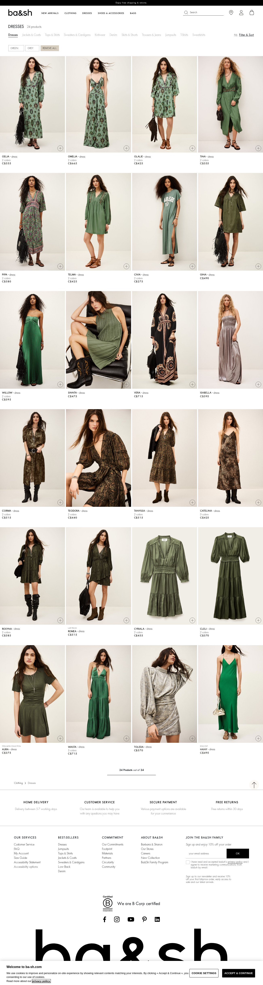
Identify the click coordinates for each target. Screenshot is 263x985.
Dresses (13, 34)
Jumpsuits (170, 34)
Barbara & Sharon (151, 844)
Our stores (147, 848)
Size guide (20, 857)
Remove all (50, 48)
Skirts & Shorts (130, 34)
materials (107, 853)
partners (106, 857)
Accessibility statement (27, 862)
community (108, 866)
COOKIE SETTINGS (204, 973)
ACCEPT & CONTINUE (238, 973)
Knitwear (100, 34)
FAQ (16, 848)
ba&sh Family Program (154, 862)
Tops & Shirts (52, 34)
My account (21, 853)
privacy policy (235, 862)
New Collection (150, 857)
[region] (131, 973)
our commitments (112, 844)
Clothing (18, 783)
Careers (145, 853)
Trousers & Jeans (151, 34)
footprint (107, 848)
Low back (64, 866)
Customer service (24, 844)
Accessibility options (26, 866)
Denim (113, 34)
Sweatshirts (198, 34)
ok (238, 853)
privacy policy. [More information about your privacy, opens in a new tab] (41, 981)
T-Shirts (184, 34)
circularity (108, 862)
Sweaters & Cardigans (77, 34)
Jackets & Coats (31, 34)
